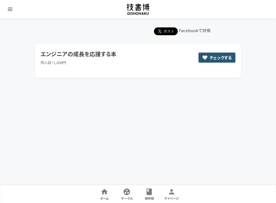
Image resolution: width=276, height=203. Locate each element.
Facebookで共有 (195, 30)
